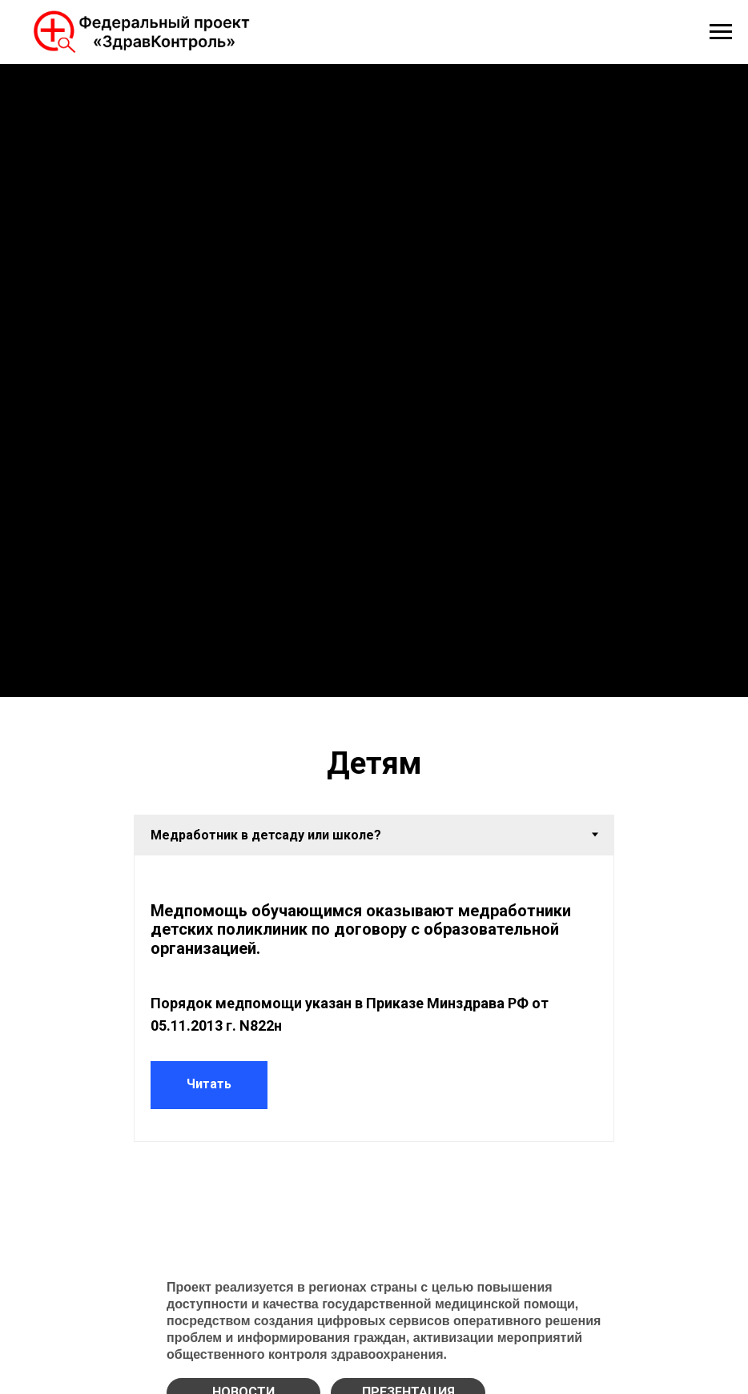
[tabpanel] (374, 998)
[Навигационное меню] (721, 32)
